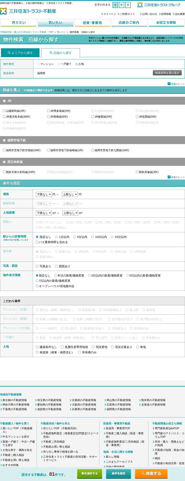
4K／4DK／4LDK (168, 222)
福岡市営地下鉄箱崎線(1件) (66, 150)
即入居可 (70, 328)
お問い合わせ (149, 14)
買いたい (62, 32)
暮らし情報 (112, 456)
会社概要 (180, 14)
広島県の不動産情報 (119, 404)
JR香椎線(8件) (59, 116)
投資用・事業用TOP (118, 428)
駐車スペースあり (126, 337)
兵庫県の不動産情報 (84, 409)
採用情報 (166, 14)
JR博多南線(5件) (60, 110)
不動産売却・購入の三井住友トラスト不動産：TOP (26, 32)
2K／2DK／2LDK (110, 222)
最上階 (134, 309)
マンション (47, 63)
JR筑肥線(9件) (147, 116)
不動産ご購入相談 (13, 454)
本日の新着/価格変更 (70, 275)
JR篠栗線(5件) (103, 116)
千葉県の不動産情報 (15, 409)
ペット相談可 (48, 328)
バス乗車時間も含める (53, 242)
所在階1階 (88, 309)
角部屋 (150, 309)
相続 (157, 458)
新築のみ (65, 251)
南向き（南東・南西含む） (57, 309)
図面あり (65, 266)
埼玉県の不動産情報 (49, 400)
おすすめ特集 (11, 465)
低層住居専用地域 (76, 347)
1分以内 (64, 236)
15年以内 (140, 251)
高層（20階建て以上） (54, 319)
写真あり (45, 266)
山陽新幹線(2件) (15, 110)
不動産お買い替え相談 (16, 459)
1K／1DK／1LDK (81, 222)
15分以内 (121, 236)
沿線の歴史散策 (115, 466)
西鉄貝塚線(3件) (148, 172)
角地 (42, 337)
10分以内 (101, 236)
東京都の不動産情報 (15, 400)
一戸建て (66, 63)
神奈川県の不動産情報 (16, 404)
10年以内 (120, 251)
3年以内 (83, 251)
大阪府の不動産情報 (84, 404)
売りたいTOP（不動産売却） (60, 428)
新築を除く (47, 256)
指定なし (45, 236)
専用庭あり (119, 328)
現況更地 (101, 347)
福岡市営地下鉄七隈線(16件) (112, 150)
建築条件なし (48, 347)
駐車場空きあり (94, 328)
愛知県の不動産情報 (49, 404)
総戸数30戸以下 (122, 319)
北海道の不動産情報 (153, 404)
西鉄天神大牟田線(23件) (20, 172)
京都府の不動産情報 (84, 400)
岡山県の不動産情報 (119, 400)
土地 (81, 63)
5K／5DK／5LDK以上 (53, 227)
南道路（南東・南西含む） (70, 337)
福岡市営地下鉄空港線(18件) (23, 150)
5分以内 (82, 236)
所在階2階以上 (112, 309)
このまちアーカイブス (119, 461)
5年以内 (101, 251)
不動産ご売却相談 (54, 441)
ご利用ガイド (127, 14)
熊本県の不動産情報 (153, 400)
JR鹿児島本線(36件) (18, 116)
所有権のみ (141, 328)
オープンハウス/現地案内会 (56, 286)
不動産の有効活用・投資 (169, 463)
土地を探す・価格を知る (17, 449)
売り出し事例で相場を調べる (60, 451)
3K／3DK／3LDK (139, 222)
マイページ (109, 14)
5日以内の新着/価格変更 (145, 275)
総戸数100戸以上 (151, 319)
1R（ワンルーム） (51, 222)
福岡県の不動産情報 (119, 409)
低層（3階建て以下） (90, 319)
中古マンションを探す (16, 436)
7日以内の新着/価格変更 (54, 280)
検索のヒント (178, 84)
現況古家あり (123, 347)
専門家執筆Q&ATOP (167, 428)
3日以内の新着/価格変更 (107, 275)
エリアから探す (22, 52)
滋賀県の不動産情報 (49, 409)
